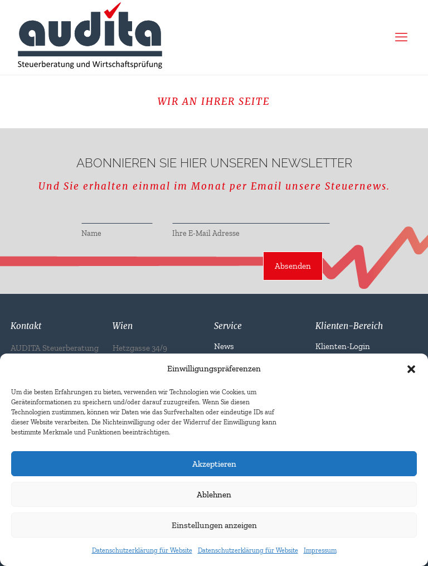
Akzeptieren (214, 464)
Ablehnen (214, 495)
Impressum (320, 550)
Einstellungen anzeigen (214, 525)
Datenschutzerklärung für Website (142, 550)
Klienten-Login (342, 346)
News (224, 346)
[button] (411, 369)
